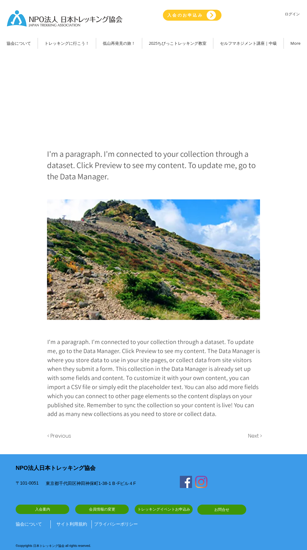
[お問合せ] (221, 510)
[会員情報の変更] (102, 509)
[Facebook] (186, 482)
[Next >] (254, 436)
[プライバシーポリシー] (116, 524)
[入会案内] (42, 509)
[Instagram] (201, 482)
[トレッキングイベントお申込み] (164, 509)
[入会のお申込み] (192, 15)
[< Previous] (60, 436)
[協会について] (31, 524)
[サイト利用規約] (71, 524)
